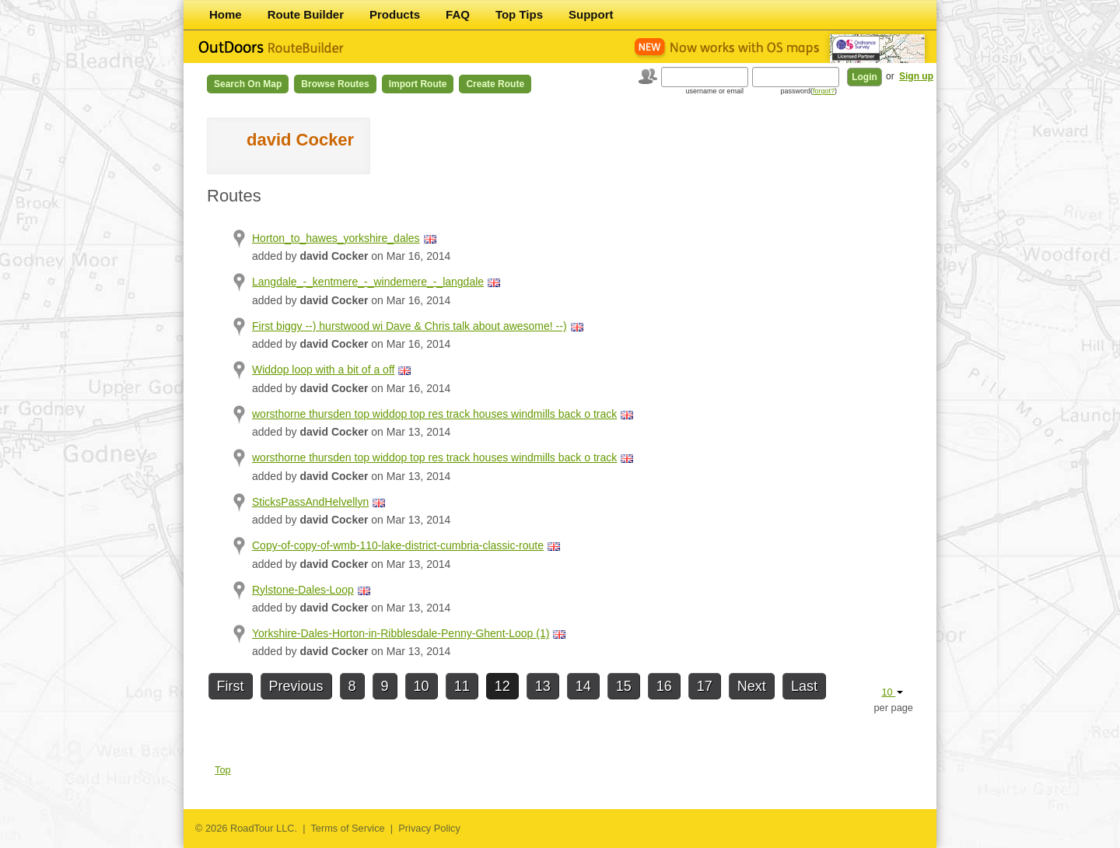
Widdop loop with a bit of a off (323, 369)
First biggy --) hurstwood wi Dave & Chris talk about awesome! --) (409, 326)
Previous (296, 686)
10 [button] (892, 692)
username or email (714, 91)
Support (591, 14)
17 (704, 686)
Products (394, 14)
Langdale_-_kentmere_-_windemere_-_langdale (368, 281)
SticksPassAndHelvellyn (310, 502)
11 (462, 686)
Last (804, 686)
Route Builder (306, 14)
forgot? (824, 91)
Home (225, 14)
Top (223, 770)
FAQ (458, 14)
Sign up (916, 76)
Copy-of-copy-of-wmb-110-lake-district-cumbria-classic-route (398, 545)
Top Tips (519, 14)
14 (583, 686)
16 (664, 686)
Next (751, 686)
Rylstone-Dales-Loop (303, 589)
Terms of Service (347, 828)
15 (624, 686)
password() (808, 91)
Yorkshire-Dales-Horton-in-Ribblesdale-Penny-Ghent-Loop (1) (400, 633)
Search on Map (248, 84)
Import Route (418, 84)
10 (421, 686)
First (230, 686)
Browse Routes (335, 84)
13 (543, 686)
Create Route (495, 84)
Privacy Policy (429, 828)
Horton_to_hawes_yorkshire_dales (336, 238)
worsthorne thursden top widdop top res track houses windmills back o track (434, 414)
